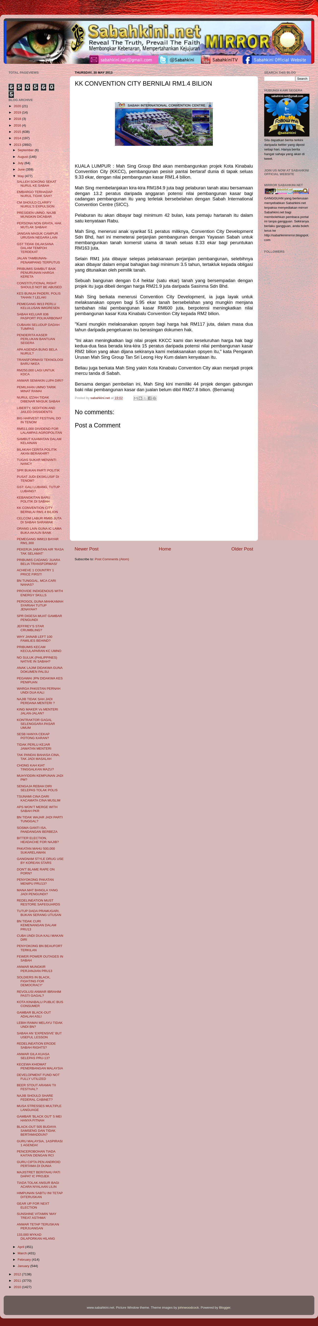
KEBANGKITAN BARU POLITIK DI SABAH (33, 499)
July (21, 163)
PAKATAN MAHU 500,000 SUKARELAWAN (36, 850)
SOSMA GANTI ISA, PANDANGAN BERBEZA (37, 830)
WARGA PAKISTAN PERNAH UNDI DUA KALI (38, 690)
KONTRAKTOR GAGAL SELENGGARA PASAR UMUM (36, 724)
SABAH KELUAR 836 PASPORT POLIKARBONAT (39, 316)
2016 (18, 125)
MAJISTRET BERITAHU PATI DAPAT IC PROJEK (38, 1174)
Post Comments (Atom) (112, 559)
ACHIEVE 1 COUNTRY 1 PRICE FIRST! (35, 572)
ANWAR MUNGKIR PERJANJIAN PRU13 (34, 968)
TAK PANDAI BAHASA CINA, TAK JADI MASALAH (38, 757)
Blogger (224, 1307)
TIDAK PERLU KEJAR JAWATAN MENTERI (34, 746)
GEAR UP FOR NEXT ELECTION (33, 1205)
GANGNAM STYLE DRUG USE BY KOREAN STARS (40, 861)
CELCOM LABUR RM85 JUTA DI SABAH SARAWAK (39, 520)
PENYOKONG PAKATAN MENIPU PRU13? (35, 881)
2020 (18, 106)
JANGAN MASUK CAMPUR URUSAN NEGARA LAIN (37, 235)
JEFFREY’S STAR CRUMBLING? (30, 628)
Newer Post (87, 548)
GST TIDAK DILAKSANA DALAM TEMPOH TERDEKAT (35, 248)
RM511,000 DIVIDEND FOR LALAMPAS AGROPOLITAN (39, 430)
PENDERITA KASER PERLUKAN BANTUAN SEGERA (36, 339)
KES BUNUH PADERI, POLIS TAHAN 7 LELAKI (39, 295)
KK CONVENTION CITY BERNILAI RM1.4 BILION (37, 510)
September (26, 150)
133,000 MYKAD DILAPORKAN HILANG (36, 1236)
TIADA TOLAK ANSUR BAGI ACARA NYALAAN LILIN (38, 1185)
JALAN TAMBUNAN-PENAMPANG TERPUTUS (38, 260)
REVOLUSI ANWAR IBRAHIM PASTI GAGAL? (39, 993)
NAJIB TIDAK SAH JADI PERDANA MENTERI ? (36, 701)
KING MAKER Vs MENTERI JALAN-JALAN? (37, 711)
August (23, 157)
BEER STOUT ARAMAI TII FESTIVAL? (36, 1087)
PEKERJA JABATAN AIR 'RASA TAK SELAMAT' (40, 551)
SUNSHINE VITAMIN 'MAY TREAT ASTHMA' (37, 1216)
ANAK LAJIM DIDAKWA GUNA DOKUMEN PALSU (39, 670)
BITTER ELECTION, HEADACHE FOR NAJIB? (38, 840)
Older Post (242, 548)
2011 (18, 1280)
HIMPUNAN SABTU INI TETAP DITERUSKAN (40, 1195)
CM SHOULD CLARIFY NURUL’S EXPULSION (36, 204)
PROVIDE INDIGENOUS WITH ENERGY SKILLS (40, 593)
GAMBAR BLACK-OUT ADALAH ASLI (34, 1014)
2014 (18, 138)
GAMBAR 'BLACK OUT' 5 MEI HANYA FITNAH (39, 1118)
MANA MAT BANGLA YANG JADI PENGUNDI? (37, 892)
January (24, 1266)
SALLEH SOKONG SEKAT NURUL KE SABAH (37, 183)
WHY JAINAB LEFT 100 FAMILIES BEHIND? (34, 638)
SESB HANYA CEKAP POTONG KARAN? (33, 736)
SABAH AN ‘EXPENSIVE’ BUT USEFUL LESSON (39, 1035)
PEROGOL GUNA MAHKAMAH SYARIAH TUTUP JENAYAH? (40, 605)
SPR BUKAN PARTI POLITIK (38, 470)
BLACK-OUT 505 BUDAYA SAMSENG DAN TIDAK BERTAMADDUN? (36, 1130)
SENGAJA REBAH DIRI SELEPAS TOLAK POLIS (37, 788)
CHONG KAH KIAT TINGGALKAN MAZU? (35, 767)
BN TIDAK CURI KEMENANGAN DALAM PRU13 (36, 925)
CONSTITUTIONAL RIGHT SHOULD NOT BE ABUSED (39, 285)
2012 (18, 1274)
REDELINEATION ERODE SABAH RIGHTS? (36, 1045)
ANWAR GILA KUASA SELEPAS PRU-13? (33, 1056)
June (22, 169)
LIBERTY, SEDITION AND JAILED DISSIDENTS (36, 410)
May (21, 176)
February (25, 1259)
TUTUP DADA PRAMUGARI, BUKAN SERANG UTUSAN (39, 913)
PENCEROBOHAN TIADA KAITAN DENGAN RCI (36, 1153)
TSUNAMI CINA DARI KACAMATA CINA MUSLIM (38, 798)
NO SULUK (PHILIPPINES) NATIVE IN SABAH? (37, 659)
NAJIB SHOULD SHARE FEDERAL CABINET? (35, 1097)
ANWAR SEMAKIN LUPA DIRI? (40, 380)
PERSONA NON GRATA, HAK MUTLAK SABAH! (39, 225)
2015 (18, 132)
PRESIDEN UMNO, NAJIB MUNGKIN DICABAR (36, 214)
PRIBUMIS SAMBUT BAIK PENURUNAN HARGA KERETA (36, 272)
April (21, 1247)
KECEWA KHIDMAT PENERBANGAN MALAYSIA (40, 1066)
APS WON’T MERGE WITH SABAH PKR (37, 809)
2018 (18, 119)
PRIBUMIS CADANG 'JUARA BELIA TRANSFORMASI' (38, 562)
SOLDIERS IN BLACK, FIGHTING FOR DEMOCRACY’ (33, 981)
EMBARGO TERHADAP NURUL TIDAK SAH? (35, 194)
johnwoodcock (188, 1307)
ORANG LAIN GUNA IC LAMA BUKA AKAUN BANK (39, 530)
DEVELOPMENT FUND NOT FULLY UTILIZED (38, 1077)
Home (165, 548)
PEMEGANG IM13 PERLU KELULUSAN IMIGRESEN (38, 306)
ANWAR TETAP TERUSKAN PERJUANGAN (38, 1226)
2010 (18, 1287)
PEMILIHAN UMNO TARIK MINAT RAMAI (36, 389)
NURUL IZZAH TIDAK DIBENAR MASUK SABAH (38, 399)
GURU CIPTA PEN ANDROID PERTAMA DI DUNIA (38, 1164)
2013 (18, 145)
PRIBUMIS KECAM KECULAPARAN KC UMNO (39, 649)
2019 (18, 112)
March (23, 1253)
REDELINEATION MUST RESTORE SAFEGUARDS (38, 902)
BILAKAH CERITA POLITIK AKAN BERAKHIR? (37, 451)
